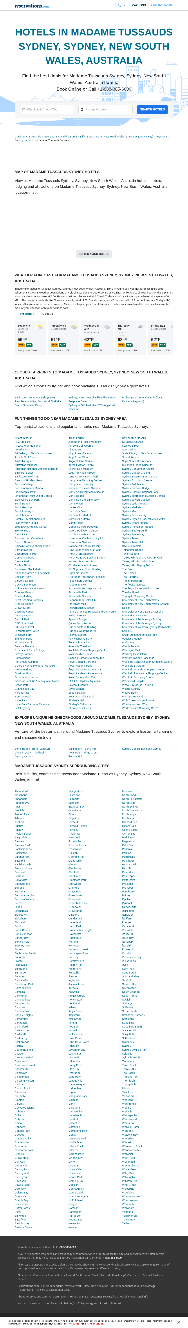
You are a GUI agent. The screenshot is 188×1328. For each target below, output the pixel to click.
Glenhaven (75, 876)
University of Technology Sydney (141, 619)
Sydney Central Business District (141, 748)
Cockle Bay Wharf (25, 584)
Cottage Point (23, 1138)
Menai (72, 1134)
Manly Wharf (75, 503)
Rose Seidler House (80, 654)
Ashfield (19, 822)
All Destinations (58, 1296)
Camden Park (23, 988)
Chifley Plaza (22, 565)
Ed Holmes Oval (24, 627)
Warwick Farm (130, 1126)
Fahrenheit (26, 313)
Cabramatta (21, 980)
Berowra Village (24, 484)
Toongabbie (129, 1084)
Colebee (20, 1111)
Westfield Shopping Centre (138, 677)
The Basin (128, 569)
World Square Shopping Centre (140, 708)
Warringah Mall (131, 650)
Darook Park (22, 619)
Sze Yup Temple (131, 546)
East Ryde (21, 1219)
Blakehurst (21, 918)
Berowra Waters (24, 899)
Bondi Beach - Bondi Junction (32, 748)
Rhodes (126, 922)
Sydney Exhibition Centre (137, 480)
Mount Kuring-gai (78, 1196)
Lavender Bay (76, 1049)
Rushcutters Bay (131, 957)
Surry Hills (128, 1034)
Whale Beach (130, 1169)
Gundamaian (75, 918)
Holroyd (73, 941)
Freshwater (75, 849)
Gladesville (75, 860)
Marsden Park (76, 1115)
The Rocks (128, 1072)
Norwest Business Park (82, 561)
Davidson (20, 1181)
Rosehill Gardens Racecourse (86, 657)
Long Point (74, 1076)
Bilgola (19, 906)
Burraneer (21, 972)
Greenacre (75, 895)
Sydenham (128, 1042)
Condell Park (22, 1130)
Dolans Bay (21, 1192)
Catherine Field (24, 1049)
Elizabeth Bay (76, 806)
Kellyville (73, 991)
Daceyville (21, 1165)
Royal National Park (80, 665)
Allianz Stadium (23, 437)
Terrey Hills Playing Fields (137, 565)
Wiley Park (128, 1173)
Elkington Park (23, 638)
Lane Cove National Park (83, 476)
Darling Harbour (24, 140)
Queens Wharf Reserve (82, 630)
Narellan (73, 1208)
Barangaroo (22, 856)
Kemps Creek (76, 995)
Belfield (19, 876)
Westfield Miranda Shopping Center (143, 669)
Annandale (21, 798)
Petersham (128, 872)
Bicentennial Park (25, 492)
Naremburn (75, 1211)
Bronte (19, 961)
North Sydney (130, 806)
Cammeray (21, 995)
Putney (126, 895)
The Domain (129, 573)
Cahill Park (21, 534)
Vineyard (127, 1099)
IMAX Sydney (22, 708)
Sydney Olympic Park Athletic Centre (143, 519)
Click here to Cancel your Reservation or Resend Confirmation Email (58, 1275)
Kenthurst (74, 1003)
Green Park (21, 684)
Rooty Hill (127, 934)
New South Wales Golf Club (84, 549)
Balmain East (22, 845)
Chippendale (22, 1076)
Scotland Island (131, 976)
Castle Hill (20, 1034)
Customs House (24, 611)
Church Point (22, 1088)
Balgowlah (21, 837)
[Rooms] (105, 109)
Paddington (128, 837)
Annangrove (22, 802)
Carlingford (21, 1026)
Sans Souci (128, 972)
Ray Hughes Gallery (80, 638)
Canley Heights (24, 1015)
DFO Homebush (24, 623)
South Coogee (131, 991)
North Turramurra (132, 810)
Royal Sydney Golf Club (82, 677)
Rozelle (126, 953)
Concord (20, 1126)
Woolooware (130, 1200)
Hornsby (73, 957)
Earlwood (20, 1215)
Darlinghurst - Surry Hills (82, 748)
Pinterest (115, 1303)
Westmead (128, 1161)
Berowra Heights (25, 895)
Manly (71, 1103)
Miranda (73, 1165)
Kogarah (73, 1026)
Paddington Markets (80, 580)
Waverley (127, 1138)
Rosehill (126, 945)
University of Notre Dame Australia (142, 611)
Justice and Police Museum (84, 441)
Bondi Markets (23, 515)
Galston (73, 852)
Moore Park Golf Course (83, 530)
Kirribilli (72, 1022)
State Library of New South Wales (142, 453)
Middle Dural (75, 1142)
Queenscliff (128, 906)
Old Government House (82, 565)
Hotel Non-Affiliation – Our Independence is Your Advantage (120, 1286)
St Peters (127, 1007)
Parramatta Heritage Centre (84, 588)
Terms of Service (94, 1324)
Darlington (21, 1177)
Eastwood (74, 795)
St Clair (126, 999)
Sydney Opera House (135, 522)
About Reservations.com (32, 1296)
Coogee (20, 1134)
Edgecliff (73, 798)
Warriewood (129, 1119)
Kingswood (75, 1018)
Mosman (73, 1184)
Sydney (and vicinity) (141, 136)
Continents (21, 136)
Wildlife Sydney (131, 688)
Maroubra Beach (78, 511)
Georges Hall (76, 856)
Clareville (20, 1096)
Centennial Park (24, 557)
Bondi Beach (22, 503)
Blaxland (20, 922)
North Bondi (129, 795)
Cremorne (21, 1146)
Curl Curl (20, 1161)
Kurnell (72, 1030)
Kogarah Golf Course (81, 461)
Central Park (22, 561)
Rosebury (127, 941)
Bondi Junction (23, 934)
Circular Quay (23, 576)
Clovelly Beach (24, 580)
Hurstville (73, 972)
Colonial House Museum (29, 588)
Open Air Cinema (78, 573)
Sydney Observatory (134, 515)
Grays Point (75, 891)
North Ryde (128, 802)
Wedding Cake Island (134, 654)
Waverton (128, 1142)
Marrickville (75, 1111)
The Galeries (130, 576)
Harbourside (22, 692)
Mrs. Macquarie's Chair (81, 534)
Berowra (20, 891)
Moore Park (75, 1177)
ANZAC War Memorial (28, 445)
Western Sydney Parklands (138, 657)
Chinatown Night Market (29, 569)
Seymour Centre (78, 684)
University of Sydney (134, 615)
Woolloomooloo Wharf (135, 704)
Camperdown (22, 1003)
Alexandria (21, 795)
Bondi (18, 926)
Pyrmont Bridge (77, 619)
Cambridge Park (24, 984)
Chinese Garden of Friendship (32, 573)
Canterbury (21, 1018)
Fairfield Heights (78, 825)
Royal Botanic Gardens (82, 661)
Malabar (73, 1099)
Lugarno (73, 1092)
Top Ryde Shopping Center (138, 596)
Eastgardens (75, 791)
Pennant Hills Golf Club (82, 600)
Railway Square (77, 634)
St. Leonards (129, 1011)
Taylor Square (130, 553)
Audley (19, 829)
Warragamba (129, 1115)
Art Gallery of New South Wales (33, 453)
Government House (26, 677)
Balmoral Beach (24, 472)
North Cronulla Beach (81, 553)
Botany (19, 949)
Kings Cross (75, 1011)
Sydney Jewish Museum (136, 499)
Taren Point (129, 1065)
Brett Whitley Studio (26, 522)
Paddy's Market (77, 584)
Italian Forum (76, 437)
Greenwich (75, 906)
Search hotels (152, 109)
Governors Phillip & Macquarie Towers (38, 681)
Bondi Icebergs (24, 511)
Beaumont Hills (23, 868)
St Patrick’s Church (79, 708)
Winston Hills (129, 1181)
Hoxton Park (75, 964)
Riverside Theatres (79, 646)
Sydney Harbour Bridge (136, 488)
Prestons (127, 883)
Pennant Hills (130, 864)
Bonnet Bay (22, 937)
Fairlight (73, 829)
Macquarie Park (77, 1096)
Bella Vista (21, 879)
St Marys (127, 1003)
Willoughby (128, 1177)
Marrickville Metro (79, 519)
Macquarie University (80, 484)
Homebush (74, 945)
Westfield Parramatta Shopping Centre (145, 673)
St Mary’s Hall (76, 700)
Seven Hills (129, 984)
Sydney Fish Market (133, 484)
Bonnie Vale (22, 941)
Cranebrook (22, 1142)
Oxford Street (130, 829)
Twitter (68, 1303)
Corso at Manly (24, 596)
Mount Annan (76, 1188)
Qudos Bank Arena (79, 623)
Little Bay (73, 1069)
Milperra (73, 1150)
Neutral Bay (75, 1219)
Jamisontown (76, 984)
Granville (73, 887)
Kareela (73, 988)
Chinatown (21, 1072)
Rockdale (127, 930)
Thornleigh (128, 1080)
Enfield (72, 814)
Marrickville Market (79, 515)
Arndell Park (22, 814)
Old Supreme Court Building (84, 569)
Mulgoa (72, 1204)
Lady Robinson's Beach (82, 472)
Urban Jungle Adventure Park (139, 634)
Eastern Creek (23, 1227)
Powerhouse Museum (81, 607)
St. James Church (132, 441)
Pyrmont (162, 136)
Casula (19, 1045)
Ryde (125, 964)
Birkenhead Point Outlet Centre (33, 495)
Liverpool (74, 1072)
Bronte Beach (23, 530)
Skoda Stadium (77, 692)
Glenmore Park (77, 879)
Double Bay (21, 1200)
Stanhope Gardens (133, 1015)
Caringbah (21, 1022)
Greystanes (75, 910)
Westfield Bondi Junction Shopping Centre (147, 661)
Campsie (20, 1007)
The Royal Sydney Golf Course (140, 588)
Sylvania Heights (132, 1057)
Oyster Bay (128, 833)
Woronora (128, 1208)
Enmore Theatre (24, 646)
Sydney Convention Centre (138, 468)
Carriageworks (23, 549)
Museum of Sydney (79, 542)
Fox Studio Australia (26, 661)
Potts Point (128, 879)
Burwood (20, 976)
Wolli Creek (129, 1184)
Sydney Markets (131, 507)
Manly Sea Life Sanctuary (83, 499)
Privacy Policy (75, 1324)
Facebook (56, 1303)
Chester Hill (21, 1069)
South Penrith (130, 995)
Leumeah (73, 1057)
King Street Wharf (78, 457)
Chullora (20, 1084)
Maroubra (74, 1107)
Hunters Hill (75, 968)
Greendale (74, 899)
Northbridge (129, 814)
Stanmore (128, 1018)
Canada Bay (22, 1011)
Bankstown (21, 852)
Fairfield (73, 822)
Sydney (126, 1045)
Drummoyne (22, 1204)
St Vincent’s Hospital (134, 437)
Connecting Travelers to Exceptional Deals (45, 1289)
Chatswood (21, 1061)
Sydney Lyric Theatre (134, 503)
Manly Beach (76, 495)
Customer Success (101, 1296)
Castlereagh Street (26, 553)
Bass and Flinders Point (29, 480)
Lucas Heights (76, 1084)
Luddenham (75, 1088)
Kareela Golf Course (80, 445)
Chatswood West (25, 1065)
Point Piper (128, 876)
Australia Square (24, 461)
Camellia (20, 991)
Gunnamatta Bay (24, 688)
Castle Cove (22, 1030)
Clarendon (21, 1092)
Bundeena (21, 968)
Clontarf (19, 1099)
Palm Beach (129, 845)
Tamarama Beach (132, 549)
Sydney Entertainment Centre (139, 476)
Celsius (47, 313)
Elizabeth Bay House (27, 630)
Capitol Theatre (24, 542)
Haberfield (74, 922)
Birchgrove (21, 910)
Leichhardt (74, 1053)
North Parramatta (132, 798)
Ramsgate (128, 910)
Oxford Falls (129, 825)
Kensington (75, 999)
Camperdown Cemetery (29, 538)
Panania (127, 849)
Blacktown (21, 914)
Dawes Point (22, 1184)
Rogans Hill (75, 756)
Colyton (19, 1119)
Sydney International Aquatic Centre (143, 495)
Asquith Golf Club (25, 457)
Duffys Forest (22, 1208)
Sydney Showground (134, 530)
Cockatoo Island (24, 1107)
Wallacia (127, 1111)
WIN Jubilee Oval (132, 696)
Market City (75, 507)
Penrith (126, 868)
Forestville (74, 841)
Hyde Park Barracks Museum (32, 704)
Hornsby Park (23, 696)
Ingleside (73, 980)
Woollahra (128, 1192)
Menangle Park (77, 1138)
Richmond (128, 926)
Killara (72, 1007)
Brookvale (21, 964)
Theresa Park (130, 1076)
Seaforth (127, 980)
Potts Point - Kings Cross (83, 752)
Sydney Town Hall (132, 542)
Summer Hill (129, 1030)
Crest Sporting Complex (29, 600)
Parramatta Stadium (79, 596)
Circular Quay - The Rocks (30, 752)
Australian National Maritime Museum (36, 468)
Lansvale (73, 1045)
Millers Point (75, 1146)
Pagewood (128, 841)
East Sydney (22, 1223)
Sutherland (128, 1038)
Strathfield (128, 1022)
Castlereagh (22, 1042)
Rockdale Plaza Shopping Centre (88, 650)
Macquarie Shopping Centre (85, 480)
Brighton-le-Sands (25, 953)
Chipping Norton (24, 1080)
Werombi (127, 1153)
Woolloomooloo (132, 1196)
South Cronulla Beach (81, 696)
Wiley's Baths (130, 692)
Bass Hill (20, 860)
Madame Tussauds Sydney (84, 488)
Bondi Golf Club (24, 507)
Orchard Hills (129, 822)
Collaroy (20, 1115)
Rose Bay (127, 937)
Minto (71, 1161)
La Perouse (75, 1034)
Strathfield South (132, 1026)
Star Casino (129, 449)
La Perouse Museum (80, 468)
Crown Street (22, 607)
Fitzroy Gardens (24, 654)
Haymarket (74, 934)
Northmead (128, 818)
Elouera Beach (23, 642)
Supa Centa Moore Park (136, 461)
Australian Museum (26, 464)
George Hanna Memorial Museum (35, 665)
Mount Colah (76, 1192)
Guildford (73, 914)
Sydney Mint (129, 511)
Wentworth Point (132, 1146)
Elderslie (73, 802)
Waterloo (127, 1130)
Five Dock (74, 837)
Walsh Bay (128, 642)
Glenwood (74, 883)
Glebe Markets (23, 669)
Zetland (126, 1223)
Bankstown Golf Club (27, 476)
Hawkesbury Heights (80, 930)
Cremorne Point (24, 1150)
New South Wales (114, 136)
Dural (18, 1211)
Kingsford (74, 1015)
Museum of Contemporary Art (85, 538)
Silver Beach (76, 688)
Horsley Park (76, 961)
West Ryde (128, 1157)
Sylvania (127, 1053)
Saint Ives (128, 968)
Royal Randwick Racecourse (85, 673)
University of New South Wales (140, 600)
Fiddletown (74, 833)
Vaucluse (127, 1092)
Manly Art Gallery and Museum (86, 492)
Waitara (126, 1107)
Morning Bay (75, 1181)
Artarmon (20, 818)
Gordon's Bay (23, 673)
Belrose (19, 887)
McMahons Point (78, 1130)
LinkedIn (104, 1303)
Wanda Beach (130, 646)
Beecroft (20, 872)
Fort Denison (22, 657)
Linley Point (75, 1065)
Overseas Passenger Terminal (86, 576)
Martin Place (75, 522)
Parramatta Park (78, 592)
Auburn (19, 825)
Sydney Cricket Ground (136, 472)
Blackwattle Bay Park (27, 499)
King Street (75, 449)
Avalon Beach (23, 833)
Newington (74, 1223)
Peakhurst (128, 860)
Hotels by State (79, 1296)
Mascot (72, 1123)
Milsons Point (76, 1153)
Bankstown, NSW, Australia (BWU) (35, 397)
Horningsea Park (78, 953)
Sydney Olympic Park (134, 1049)
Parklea (126, 852)
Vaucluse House (132, 638)
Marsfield (73, 1119)
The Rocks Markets (133, 584)
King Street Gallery (79, 453)
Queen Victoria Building (82, 627)
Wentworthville (131, 1150)
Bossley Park (22, 945)
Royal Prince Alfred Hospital (84, 669)
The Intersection (132, 580)
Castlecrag (21, 1038)
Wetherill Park (130, 1165)
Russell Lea (129, 961)
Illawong (73, 976)
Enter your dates (94, 253)
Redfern (127, 918)
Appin (18, 806)
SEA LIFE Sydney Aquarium (84, 681)
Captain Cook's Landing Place (32, 546)
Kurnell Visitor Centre (81, 464)
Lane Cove (75, 1038)
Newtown (127, 791)
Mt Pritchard (75, 1200)
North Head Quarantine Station (86, 557)
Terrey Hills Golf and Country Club (142, 557)
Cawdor (19, 1053)
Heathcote (74, 937)
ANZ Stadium (22, 441)
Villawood (127, 1096)
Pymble (126, 899)
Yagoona (127, 1211)
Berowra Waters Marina (29, 488)
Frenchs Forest (77, 845)
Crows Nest (21, 1157)
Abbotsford (21, 791)
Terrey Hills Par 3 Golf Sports (139, 561)
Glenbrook (74, 868)
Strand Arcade (130, 457)
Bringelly (20, 957)
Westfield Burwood (133, 665)
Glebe (72, 864)
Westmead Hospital (133, 681)
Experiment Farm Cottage (30, 650)
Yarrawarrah (129, 1215)
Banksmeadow (23, 849)
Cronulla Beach (24, 603)
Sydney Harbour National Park (140, 492)
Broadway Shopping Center (31, 526)
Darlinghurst (22, 1173)
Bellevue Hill (22, 883)
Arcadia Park (22, 449)
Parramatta (128, 856)
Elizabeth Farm (23, 634)
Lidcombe (74, 1061)
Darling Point (22, 1169)
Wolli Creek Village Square (138, 700)
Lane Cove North (78, 1042)
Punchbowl (128, 891)
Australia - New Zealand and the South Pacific (58, 136)
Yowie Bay (128, 1219)
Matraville (74, 1126)
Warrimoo (128, 1123)
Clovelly (19, 1103)
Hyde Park (21, 700)
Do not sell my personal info (131, 1296)
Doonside (20, 1196)
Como (18, 1123)
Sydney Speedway (133, 534)
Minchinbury (75, 1157)
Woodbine (128, 1188)
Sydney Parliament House (137, 526)
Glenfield (73, 872)
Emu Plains (74, 810)
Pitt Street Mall (77, 603)
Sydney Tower (130, 538)
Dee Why (20, 1188)
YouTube (78, 1303)
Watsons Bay (130, 1134)
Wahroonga (129, 1103)
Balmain (19, 841)
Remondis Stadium (79, 642)
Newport (73, 1227)
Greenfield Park (77, 903)
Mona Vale (74, 1169)
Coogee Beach (24, 592)
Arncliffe (19, 810)
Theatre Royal (130, 592)
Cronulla (20, 1153)
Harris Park (75, 926)
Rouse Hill (128, 949)
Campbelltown (23, 999)
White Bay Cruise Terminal (137, 684)
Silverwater (129, 988)
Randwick (127, 914)
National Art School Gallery (84, 546)
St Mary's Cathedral (79, 704)
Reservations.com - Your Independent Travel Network (50, 1286)
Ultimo (125, 1088)
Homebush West (78, 949)
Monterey (74, 1173)
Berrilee (19, 903)
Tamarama (128, 1061)
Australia (94, 136)
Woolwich (128, 1204)
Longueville (75, 1080)
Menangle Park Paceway (83, 526)
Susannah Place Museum (137, 464)
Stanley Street (130, 445)
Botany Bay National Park (30, 519)
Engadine (74, 818)
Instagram (91, 1303)
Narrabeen (74, 1215)
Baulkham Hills (23, 864)
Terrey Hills (129, 1069)
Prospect (127, 887)
